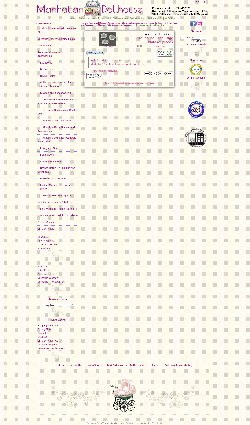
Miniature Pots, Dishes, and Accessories (116, 25)
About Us (84, 18)
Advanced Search (196, 44)
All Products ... (45, 248)
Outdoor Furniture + (49, 161)
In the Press (98, 18)
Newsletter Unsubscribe (50, 348)
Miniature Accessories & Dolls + (54, 202)
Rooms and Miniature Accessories (104, 23)
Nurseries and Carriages (52, 178)
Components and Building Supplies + (57, 215)
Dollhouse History (47, 274)
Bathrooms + (45, 62)
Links (155, 365)
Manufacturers (58, 299)
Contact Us (43, 333)
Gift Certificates (45, 228)
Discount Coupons (47, 344)
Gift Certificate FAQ (47, 340)
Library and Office (48, 148)
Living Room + (46, 154)
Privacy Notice (45, 329)
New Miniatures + (46, 45)
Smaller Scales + (46, 222)
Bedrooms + (45, 69)
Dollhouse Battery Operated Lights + (57, 39)
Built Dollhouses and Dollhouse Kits (126, 18)
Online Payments (196, 77)
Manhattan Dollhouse (114, 423)
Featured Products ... (48, 244)
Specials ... (43, 237)
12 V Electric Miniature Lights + (54, 195)
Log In (205, 1)
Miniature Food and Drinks (54, 120)
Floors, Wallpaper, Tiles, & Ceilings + (57, 208)
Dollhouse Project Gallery (161, 18)
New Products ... (46, 240)
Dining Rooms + (47, 75)
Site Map (42, 336)
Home (195, 1)
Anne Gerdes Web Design (151, 423)
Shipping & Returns (47, 325)
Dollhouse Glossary (47, 278)
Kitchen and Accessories (132, 23)
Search (196, 31)
